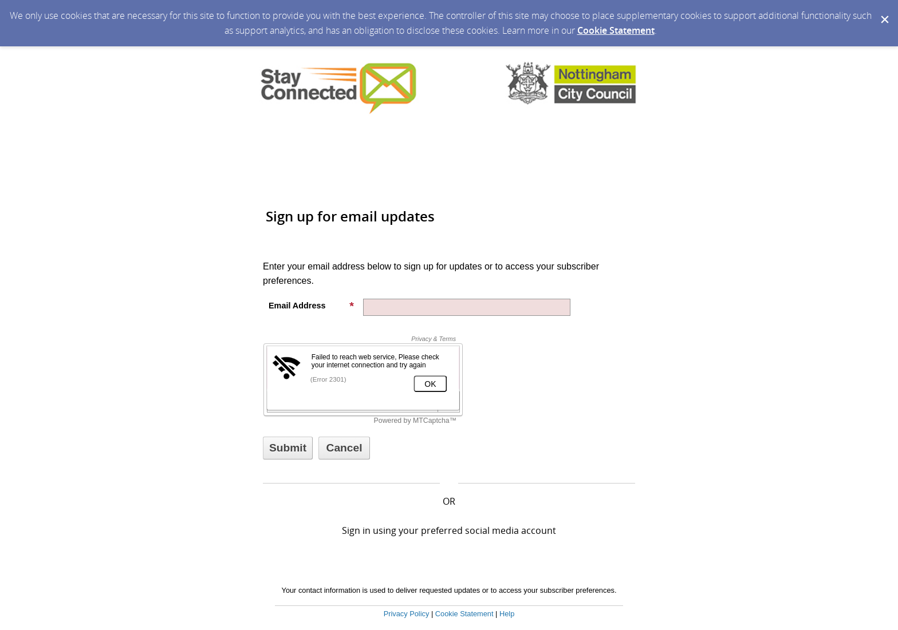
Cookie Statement (616, 30)
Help (506, 613)
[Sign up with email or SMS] (288, 448)
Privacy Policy (407, 613)
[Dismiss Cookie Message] (883, 11)
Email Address (312, 305)
